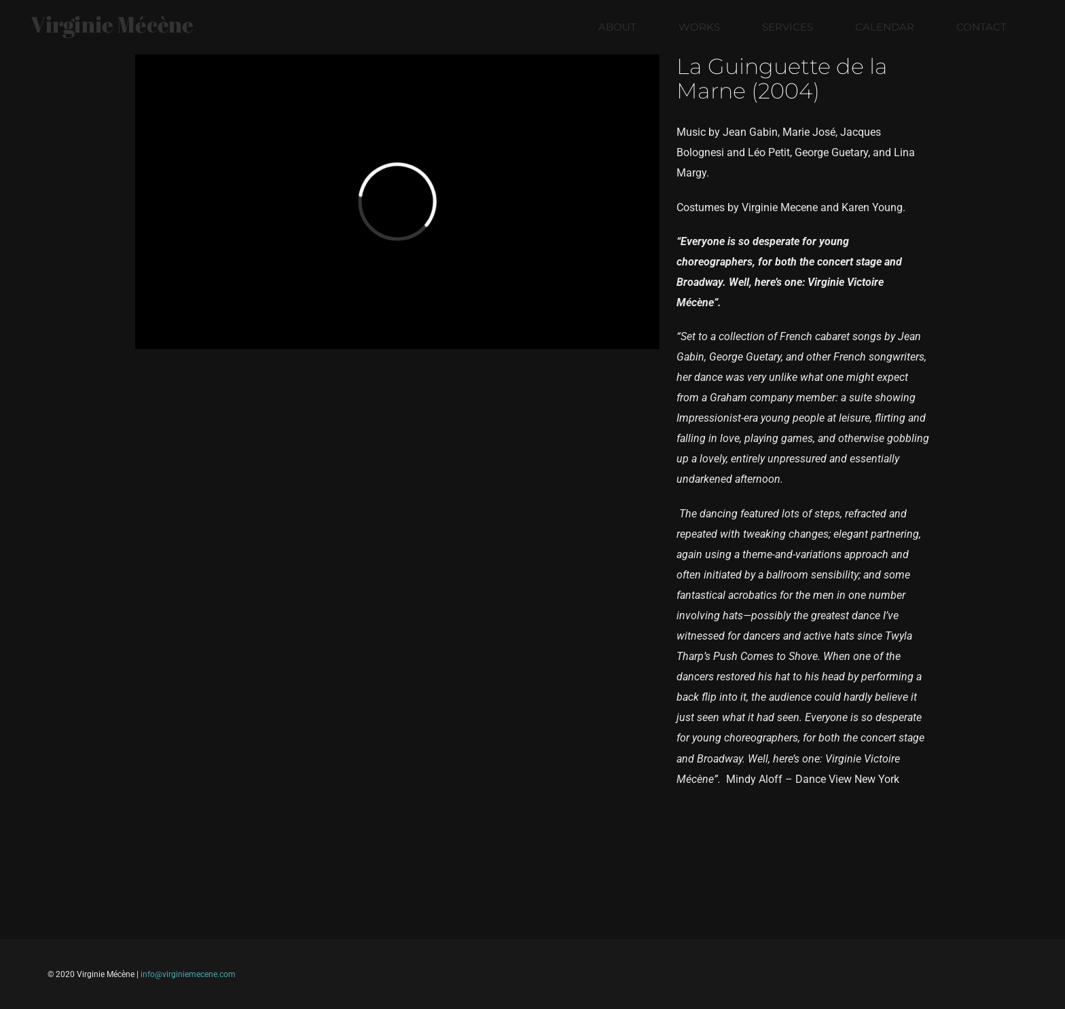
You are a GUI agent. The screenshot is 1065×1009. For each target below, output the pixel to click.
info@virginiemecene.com (188, 974)
